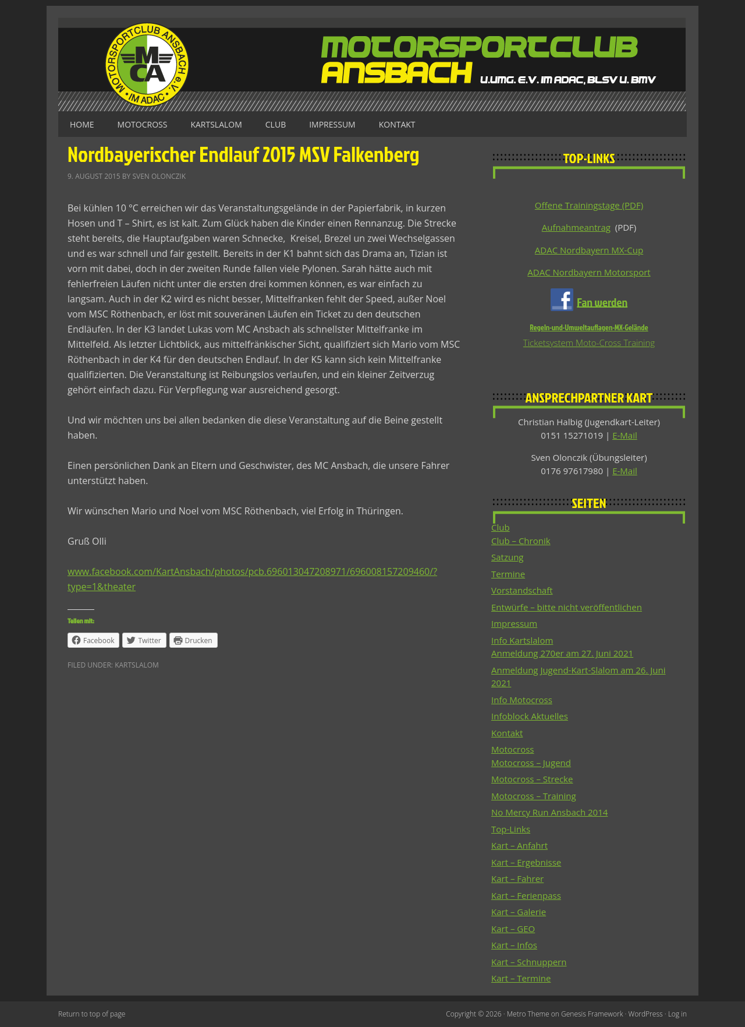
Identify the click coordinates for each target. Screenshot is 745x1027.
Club (275, 124)
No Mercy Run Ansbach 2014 (549, 812)
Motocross (143, 124)
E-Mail (624, 435)
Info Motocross (521, 699)
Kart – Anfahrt (519, 845)
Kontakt (397, 124)
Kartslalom (216, 124)
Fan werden (602, 301)
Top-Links (510, 829)
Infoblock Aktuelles (529, 716)
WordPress (646, 1014)
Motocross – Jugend (531, 762)
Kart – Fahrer (517, 878)
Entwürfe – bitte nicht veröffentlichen (566, 607)
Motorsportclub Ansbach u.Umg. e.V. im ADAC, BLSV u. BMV (372, 64)
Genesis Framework (592, 1014)
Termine (508, 574)
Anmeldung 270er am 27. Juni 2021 (562, 653)
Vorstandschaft (522, 590)
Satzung (507, 557)
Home (82, 124)
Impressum (332, 124)
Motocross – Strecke (532, 779)
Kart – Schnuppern (528, 962)
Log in (677, 1014)
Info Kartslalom (522, 640)
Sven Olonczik (159, 176)
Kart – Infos (514, 945)
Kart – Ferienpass (526, 895)
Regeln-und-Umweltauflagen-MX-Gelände (589, 327)
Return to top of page (91, 1014)
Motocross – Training (533, 796)
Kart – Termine (521, 978)
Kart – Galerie (518, 911)
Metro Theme (528, 1014)
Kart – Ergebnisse (526, 862)
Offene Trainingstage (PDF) (589, 205)
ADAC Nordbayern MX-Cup (589, 250)
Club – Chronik (521, 540)
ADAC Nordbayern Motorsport (588, 272)
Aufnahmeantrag (576, 227)
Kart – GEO (513, 928)
